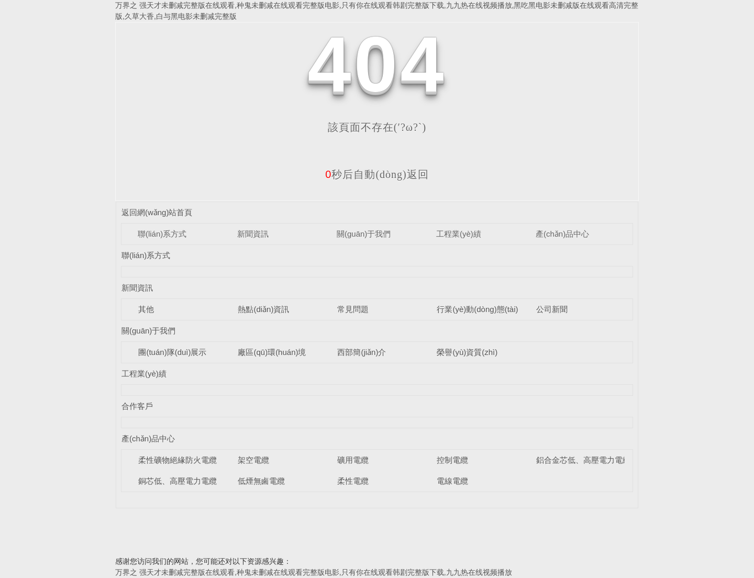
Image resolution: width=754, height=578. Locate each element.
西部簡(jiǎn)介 (361, 352)
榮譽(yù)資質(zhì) (467, 352)
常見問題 (353, 309)
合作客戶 (137, 406)
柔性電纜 (353, 480)
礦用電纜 (353, 459)
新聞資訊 (253, 233)
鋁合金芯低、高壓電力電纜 (583, 459)
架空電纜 (253, 459)
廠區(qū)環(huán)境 (272, 352)
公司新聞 (552, 309)
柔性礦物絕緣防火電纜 (177, 459)
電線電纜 (452, 480)
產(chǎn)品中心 (562, 233)
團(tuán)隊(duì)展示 (172, 352)
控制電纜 (452, 459)
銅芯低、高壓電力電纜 (177, 480)
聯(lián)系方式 (162, 233)
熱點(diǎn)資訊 (263, 309)
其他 (146, 309)
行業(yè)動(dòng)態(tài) (477, 309)
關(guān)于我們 (364, 233)
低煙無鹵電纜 (261, 480)
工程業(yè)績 (458, 233)
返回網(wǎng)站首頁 (157, 212)
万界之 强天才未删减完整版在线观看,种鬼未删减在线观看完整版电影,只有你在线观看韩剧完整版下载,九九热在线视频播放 (313, 572)
